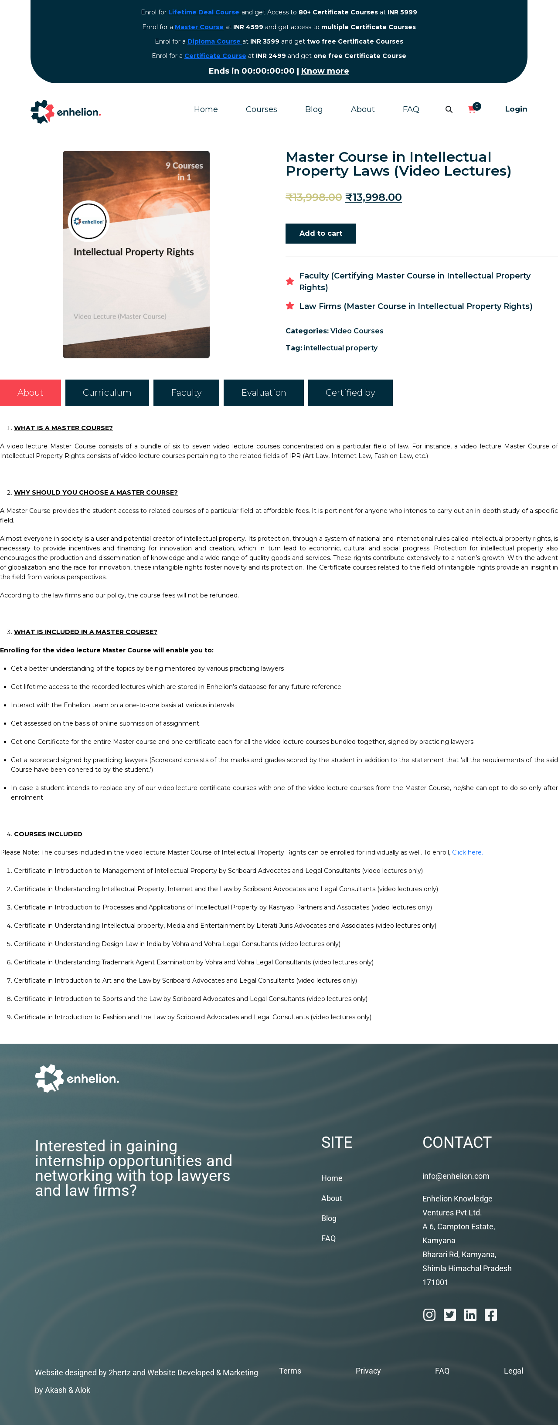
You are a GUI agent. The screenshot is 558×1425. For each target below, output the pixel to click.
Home (206, 109)
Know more (298, 71)
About (363, 109)
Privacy (368, 1370)
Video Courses (357, 331)
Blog (314, 109)
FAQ (411, 109)
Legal (513, 1370)
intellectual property (341, 348)
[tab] (30, 393)
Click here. (467, 852)
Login (516, 109)
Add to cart (320, 233)
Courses (261, 109)
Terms (290, 1370)
